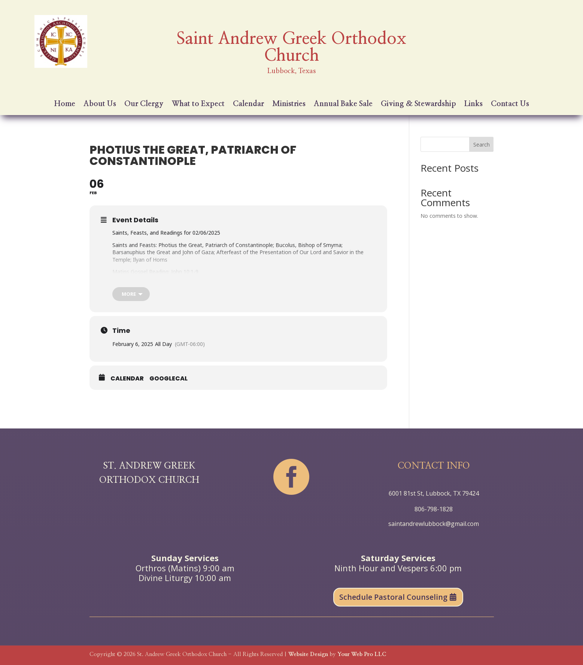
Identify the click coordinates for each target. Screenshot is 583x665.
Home (64, 104)
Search (481, 144)
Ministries (289, 104)
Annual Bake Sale (343, 104)
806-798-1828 (434, 509)
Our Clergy (144, 104)
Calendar (248, 104)
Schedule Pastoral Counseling (393, 597)
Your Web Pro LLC (361, 654)
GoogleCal (168, 378)
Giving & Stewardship (418, 104)
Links (473, 104)
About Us (99, 104)
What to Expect (198, 104)
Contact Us (510, 104)
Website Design (308, 654)
